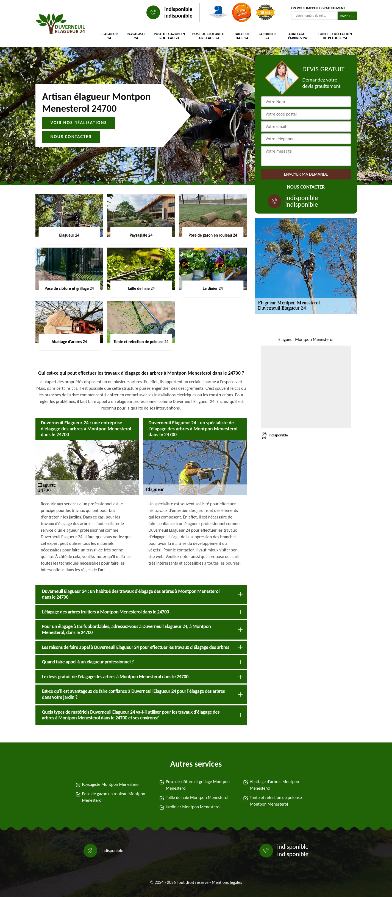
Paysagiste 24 (136, 36)
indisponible (178, 9)
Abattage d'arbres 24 (297, 36)
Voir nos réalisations (79, 122)
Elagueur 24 (109, 36)
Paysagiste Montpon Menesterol (111, 784)
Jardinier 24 (267, 36)
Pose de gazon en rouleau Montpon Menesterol (113, 797)
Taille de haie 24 (242, 36)
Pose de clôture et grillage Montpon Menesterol (198, 785)
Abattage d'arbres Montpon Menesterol (274, 785)
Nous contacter (71, 136)
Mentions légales (227, 882)
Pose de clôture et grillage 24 (209, 36)
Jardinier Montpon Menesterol (193, 806)
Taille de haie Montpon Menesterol (197, 797)
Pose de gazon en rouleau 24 (169, 36)
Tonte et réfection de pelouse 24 (335, 36)
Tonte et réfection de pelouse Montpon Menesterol (276, 801)
